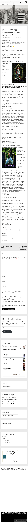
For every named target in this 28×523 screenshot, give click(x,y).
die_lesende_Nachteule (10, 455)
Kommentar (5, 261)
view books (15, 461)
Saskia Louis (5, 364)
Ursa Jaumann (6, 369)
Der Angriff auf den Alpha (9, 359)
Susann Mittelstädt (17, 37)
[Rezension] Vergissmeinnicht (9, 401)
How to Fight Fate (7, 363)
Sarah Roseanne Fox (6, 352)
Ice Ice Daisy (6, 354)
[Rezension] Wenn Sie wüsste (9, 397)
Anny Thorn (5, 355)
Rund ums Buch (7, 239)
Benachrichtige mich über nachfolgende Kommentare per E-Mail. (12, 292)
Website (4, 286)
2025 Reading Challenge (10, 453)
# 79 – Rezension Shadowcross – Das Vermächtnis (22, 248)
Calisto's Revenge (7, 368)
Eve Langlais (5, 360)
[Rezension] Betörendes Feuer (9, 399)
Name (4, 276)
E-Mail (4, 281)
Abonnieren (7, 331)
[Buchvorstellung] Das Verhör (9, 403)
